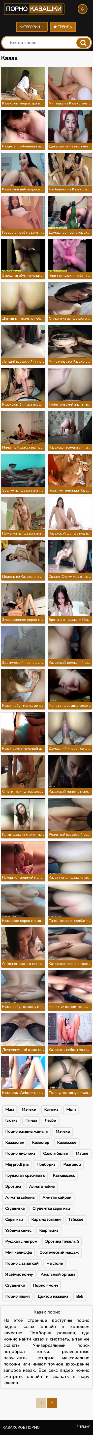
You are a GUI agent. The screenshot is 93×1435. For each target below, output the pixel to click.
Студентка (15, 1208)
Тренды (63, 26)
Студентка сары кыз (51, 1208)
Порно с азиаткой (21, 1263)
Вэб (79, 1296)
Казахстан (14, 1142)
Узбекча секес (18, 1230)
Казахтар (40, 1142)
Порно (34, 8)
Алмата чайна (42, 1186)
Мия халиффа (18, 1252)
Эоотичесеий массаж (59, 1252)
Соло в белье (55, 1153)
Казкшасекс (64, 1175)
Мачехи (29, 1109)
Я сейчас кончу (19, 1274)
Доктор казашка (52, 1296)
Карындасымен (46, 1219)
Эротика (13, 1186)
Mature (82, 1153)
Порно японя (17, 1296)
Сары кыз (14, 1219)
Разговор (72, 1164)
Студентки (15, 1285)
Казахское (66, 1142)
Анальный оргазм (58, 1274)
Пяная (31, 1120)
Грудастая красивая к (25, 1175)
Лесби (50, 1120)
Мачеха (63, 1131)
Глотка (11, 1120)
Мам (9, 1109)
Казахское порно (21, 1427)
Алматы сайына (19, 1197)
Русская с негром (21, 1241)
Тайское (75, 1219)
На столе (54, 1263)
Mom (71, 1109)
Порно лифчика (20, 1153)
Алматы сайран (56, 1197)
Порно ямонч (45, 1285)
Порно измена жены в (26, 1131)
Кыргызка (48, 1230)
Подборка (45, 1164)
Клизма (51, 1109)
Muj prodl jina (17, 1164)
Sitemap (83, 1427)
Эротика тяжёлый (62, 1241)
